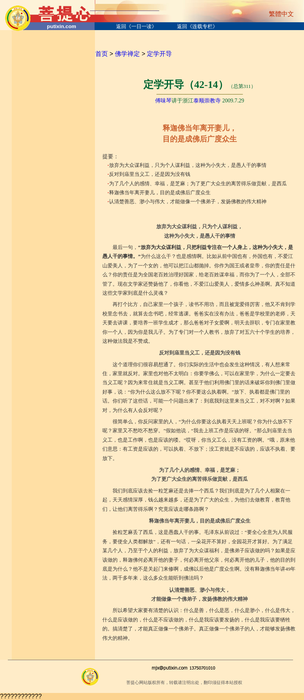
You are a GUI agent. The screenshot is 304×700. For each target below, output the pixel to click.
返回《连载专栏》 (197, 26)
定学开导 (159, 53)
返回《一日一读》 (136, 26)
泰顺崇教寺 (207, 101)
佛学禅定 (127, 53)
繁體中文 (281, 14)
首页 (101, 53)
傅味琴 (163, 101)
